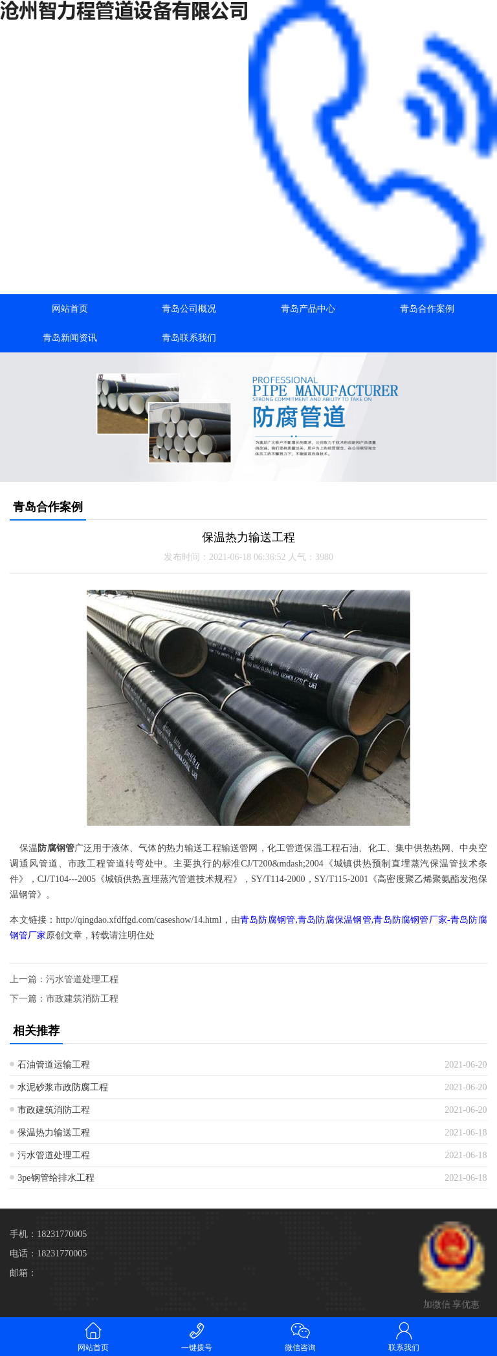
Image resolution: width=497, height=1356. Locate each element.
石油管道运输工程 (53, 1065)
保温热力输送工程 (53, 1132)
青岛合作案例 (427, 309)
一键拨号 (196, 1336)
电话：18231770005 (48, 1253)
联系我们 (404, 1336)
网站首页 (70, 309)
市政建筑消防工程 (82, 999)
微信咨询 (300, 1336)
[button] (248, 470)
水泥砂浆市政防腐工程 (62, 1087)
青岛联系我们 (189, 338)
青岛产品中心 (308, 309)
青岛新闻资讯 (70, 338)
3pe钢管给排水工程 (55, 1178)
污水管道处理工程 (82, 979)
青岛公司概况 (189, 309)
